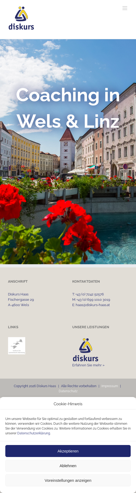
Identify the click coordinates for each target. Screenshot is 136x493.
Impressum (109, 386)
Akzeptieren (67, 451)
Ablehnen (68, 465)
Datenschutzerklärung (33, 433)
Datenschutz (68, 391)
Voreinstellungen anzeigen (68, 480)
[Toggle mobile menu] (125, 8)
